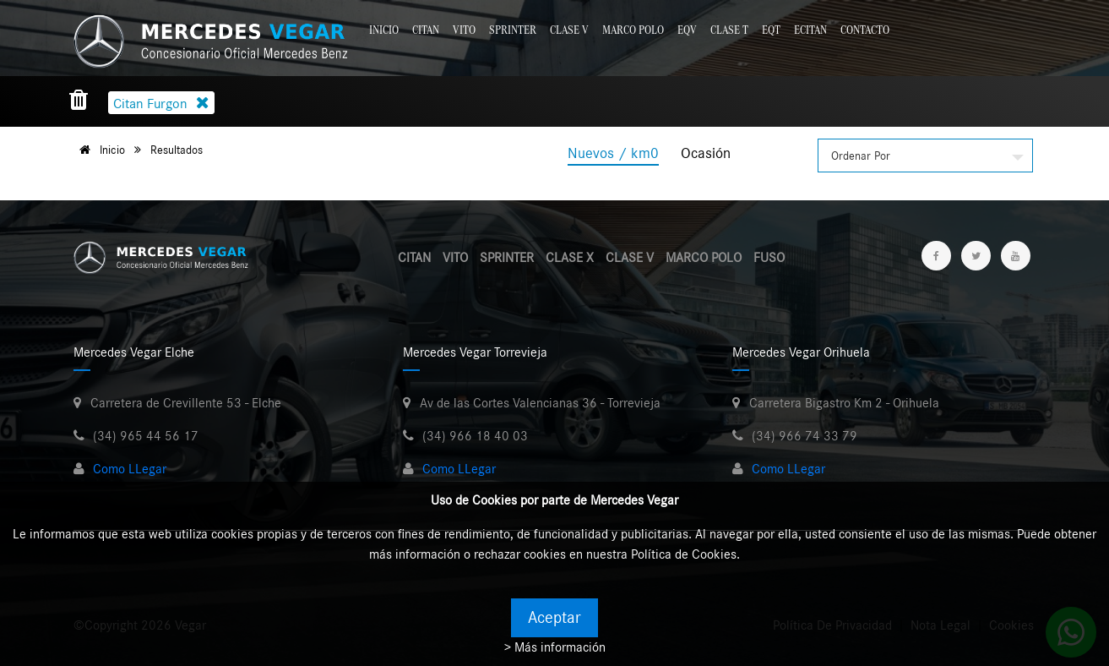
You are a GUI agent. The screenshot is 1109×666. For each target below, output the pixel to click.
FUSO (769, 258)
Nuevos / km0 (613, 153)
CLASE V (630, 258)
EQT (771, 29)
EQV (687, 29)
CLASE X (570, 258)
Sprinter (512, 29)
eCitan (810, 29)
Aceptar (554, 617)
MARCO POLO (704, 258)
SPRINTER (507, 258)
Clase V (569, 29)
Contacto (864, 29)
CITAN (414, 258)
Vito (464, 29)
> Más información (555, 647)
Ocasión (706, 153)
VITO (455, 258)
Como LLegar (129, 469)
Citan (425, 29)
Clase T (729, 29)
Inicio (384, 29)
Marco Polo (633, 29)
